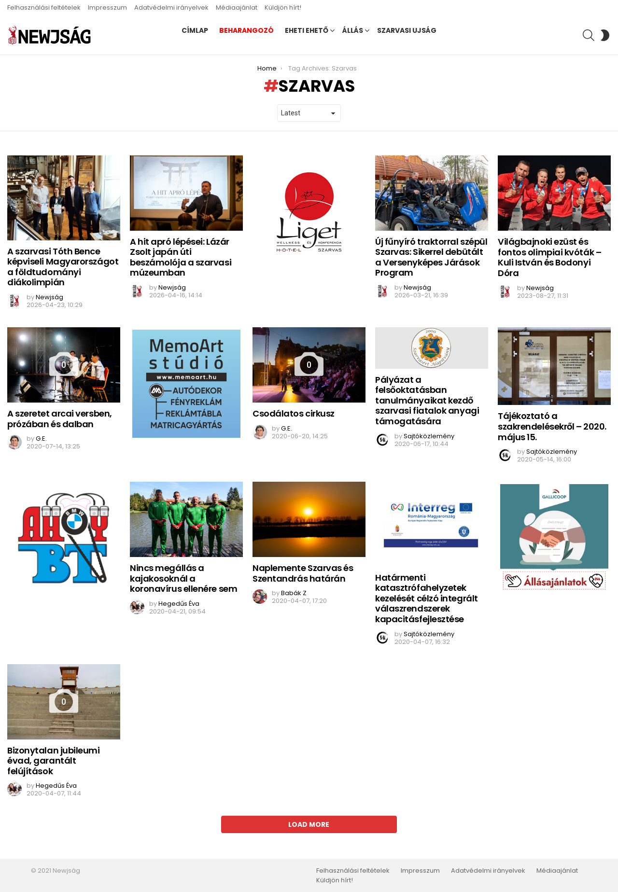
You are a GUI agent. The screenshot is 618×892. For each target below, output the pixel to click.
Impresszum (107, 7)
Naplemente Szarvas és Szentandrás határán (303, 573)
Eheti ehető (306, 30)
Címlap (195, 30)
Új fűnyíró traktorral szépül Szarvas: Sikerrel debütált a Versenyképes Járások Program (431, 257)
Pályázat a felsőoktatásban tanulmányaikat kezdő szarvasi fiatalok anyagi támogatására (427, 400)
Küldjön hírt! (283, 7)
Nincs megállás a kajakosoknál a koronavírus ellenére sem (183, 578)
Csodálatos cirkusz (294, 413)
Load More (308, 824)
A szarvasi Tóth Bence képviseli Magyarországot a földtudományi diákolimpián (62, 267)
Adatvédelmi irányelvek (171, 7)
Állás (352, 30)
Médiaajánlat (236, 7)
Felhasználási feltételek (44, 7)
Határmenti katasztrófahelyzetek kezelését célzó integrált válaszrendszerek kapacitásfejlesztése (426, 598)
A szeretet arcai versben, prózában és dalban (59, 418)
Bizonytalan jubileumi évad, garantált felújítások (53, 760)
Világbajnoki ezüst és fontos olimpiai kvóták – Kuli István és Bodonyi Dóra (549, 257)
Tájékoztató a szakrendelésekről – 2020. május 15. (552, 426)
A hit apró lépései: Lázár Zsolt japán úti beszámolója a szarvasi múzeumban (180, 257)
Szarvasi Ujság (406, 30)
